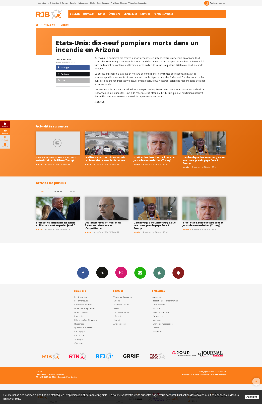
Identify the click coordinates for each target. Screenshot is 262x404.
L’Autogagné (79, 331)
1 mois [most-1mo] (72, 191)
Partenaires (158, 316)
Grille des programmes (84, 308)
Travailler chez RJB (161, 312)
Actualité (49, 24)
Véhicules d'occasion (137, 3)
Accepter (251, 396)
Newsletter (157, 331)
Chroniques (130, 13)
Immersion (79, 316)
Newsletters (140, 272)
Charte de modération (163, 324)
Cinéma (116, 301)
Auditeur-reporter (214, 3)
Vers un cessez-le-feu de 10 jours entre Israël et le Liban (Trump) (56, 159)
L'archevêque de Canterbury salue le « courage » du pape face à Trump (203, 160)
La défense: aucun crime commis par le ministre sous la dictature (105, 159)
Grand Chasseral (81, 312)
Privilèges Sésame (119, 3)
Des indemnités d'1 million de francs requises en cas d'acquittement (103, 225)
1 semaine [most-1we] (57, 191)
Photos (101, 13)
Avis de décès (119, 324)
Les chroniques (81, 301)
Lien (62, 80)
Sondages (78, 339)
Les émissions (80, 297)
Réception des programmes (165, 301)
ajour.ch (75, 13)
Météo (116, 308)
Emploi (73, 3)
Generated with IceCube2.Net (213, 374)
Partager (64, 67)
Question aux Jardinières (85, 328)
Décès (92, 3)
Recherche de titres (83, 304)
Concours (78, 343)
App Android (178, 272)
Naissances (83, 3)
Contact (156, 328)
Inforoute (64, 3)
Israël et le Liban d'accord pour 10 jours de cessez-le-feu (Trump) (154, 159)
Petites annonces (121, 312)
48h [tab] (42, 191)
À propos (157, 297)
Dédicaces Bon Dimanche (85, 320)
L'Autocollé (79, 335)
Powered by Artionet (191, 374)
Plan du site (71, 377)
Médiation (157, 320)
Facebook (83, 272)
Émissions (114, 13)
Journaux (88, 13)
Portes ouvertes (163, 13)
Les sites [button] (41, 3)
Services (145, 13)
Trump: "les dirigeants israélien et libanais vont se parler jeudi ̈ (55, 224)
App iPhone (159, 272)
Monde (64, 24)
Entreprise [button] (53, 3)
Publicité (156, 308)
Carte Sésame (103, 3)
